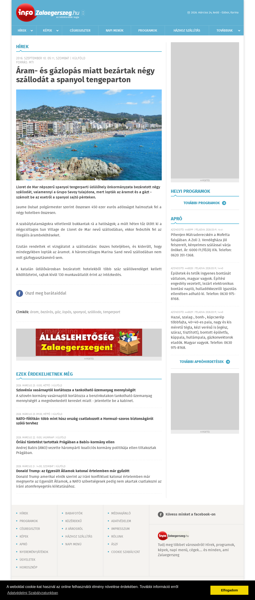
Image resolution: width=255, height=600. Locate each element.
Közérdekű (73, 521)
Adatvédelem (121, 521)
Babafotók (74, 513)
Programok (147, 30)
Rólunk (117, 536)
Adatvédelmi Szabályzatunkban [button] (32, 593)
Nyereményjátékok (34, 552)
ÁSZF (114, 544)
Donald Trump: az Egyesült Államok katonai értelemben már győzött (72, 471)
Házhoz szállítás (187, 30)
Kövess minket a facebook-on (190, 514)
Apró (23, 544)
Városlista (83, 13)
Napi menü (73, 544)
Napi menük (115, 30)
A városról (74, 528)
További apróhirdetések (202, 362)
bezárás (46, 312)
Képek (47, 30)
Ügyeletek (27, 559)
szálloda (94, 312)
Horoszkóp (28, 567)
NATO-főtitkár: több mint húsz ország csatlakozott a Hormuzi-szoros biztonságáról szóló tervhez (84, 421)
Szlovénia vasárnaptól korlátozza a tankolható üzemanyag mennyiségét (76, 390)
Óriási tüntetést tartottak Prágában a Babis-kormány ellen (65, 442)
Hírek (22, 30)
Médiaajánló (121, 513)
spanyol (79, 312)
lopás (66, 312)
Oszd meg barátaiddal (45, 293)
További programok (202, 203)
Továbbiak (225, 30)
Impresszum (120, 528)
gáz (58, 312)
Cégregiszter (80, 30)
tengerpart (111, 312)
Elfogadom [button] (229, 590)
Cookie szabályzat (125, 552)
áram (34, 312)
